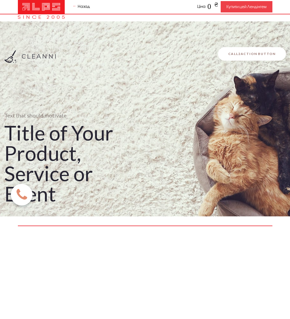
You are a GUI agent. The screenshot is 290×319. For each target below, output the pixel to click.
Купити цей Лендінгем (246, 7)
